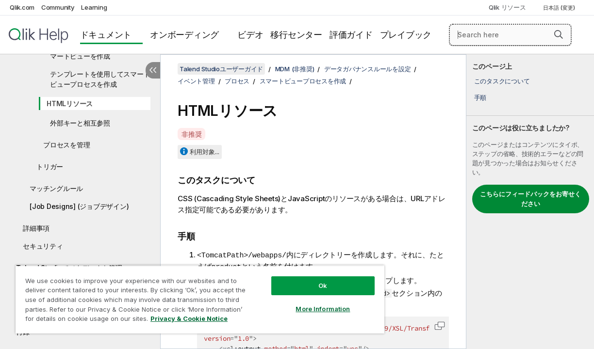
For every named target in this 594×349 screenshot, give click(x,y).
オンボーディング (184, 35)
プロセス (237, 81)
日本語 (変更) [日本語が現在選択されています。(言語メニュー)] (560, 7)
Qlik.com (22, 7)
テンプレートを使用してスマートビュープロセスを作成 (100, 79)
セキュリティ (43, 246)
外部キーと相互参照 (80, 123)
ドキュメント (106, 35)
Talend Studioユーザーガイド (221, 69)
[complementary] (530, 201)
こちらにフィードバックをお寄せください (530, 198)
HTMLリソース (70, 103)
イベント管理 (196, 81)
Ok (302, 278)
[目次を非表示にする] (153, 70)
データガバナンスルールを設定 (367, 69)
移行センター (296, 35)
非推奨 (191, 134)
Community (58, 7)
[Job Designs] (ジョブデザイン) (79, 206)
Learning (94, 7)
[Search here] (510, 35)
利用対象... (204, 152)
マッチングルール (56, 188)
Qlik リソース (507, 7)
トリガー (49, 166)
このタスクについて (502, 81)
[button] (558, 34)
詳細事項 (36, 228)
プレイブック (406, 35)
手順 (480, 97)
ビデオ (250, 35)
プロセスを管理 (66, 145)
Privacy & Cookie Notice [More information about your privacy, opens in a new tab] (81, 320)
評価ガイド (351, 35)
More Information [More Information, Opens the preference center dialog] (302, 301)
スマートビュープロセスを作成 (303, 81)
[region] (188, 295)
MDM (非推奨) (294, 69)
